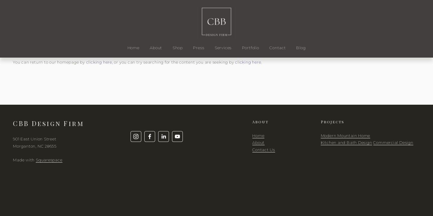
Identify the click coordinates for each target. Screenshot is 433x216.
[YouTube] (177, 136)
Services (223, 47)
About (156, 47)
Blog (301, 47)
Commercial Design (393, 142)
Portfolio (250, 47)
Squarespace (49, 160)
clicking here (99, 62)
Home (133, 47)
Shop (178, 47)
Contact (277, 47)
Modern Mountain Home (345, 135)
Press (198, 47)
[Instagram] (136, 136)
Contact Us (263, 149)
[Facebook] (149, 136)
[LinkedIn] (163, 136)
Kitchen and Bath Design (346, 142)
